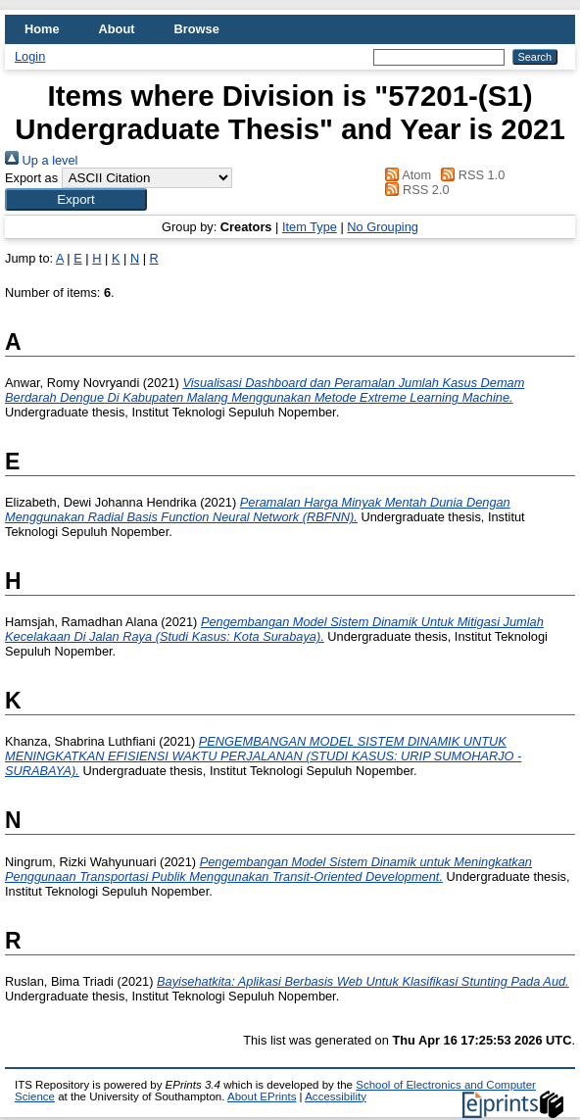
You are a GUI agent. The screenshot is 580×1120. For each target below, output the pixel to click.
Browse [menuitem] (196, 29)
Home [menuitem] (42, 29)
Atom (405, 175)
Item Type (309, 226)
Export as (31, 177)
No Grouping (382, 226)
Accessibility (335, 1096)
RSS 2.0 (414, 189)
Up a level (41, 160)
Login (30, 56)
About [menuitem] (117, 29)
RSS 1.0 (470, 175)
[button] (76, 199)
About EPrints (261, 1096)
